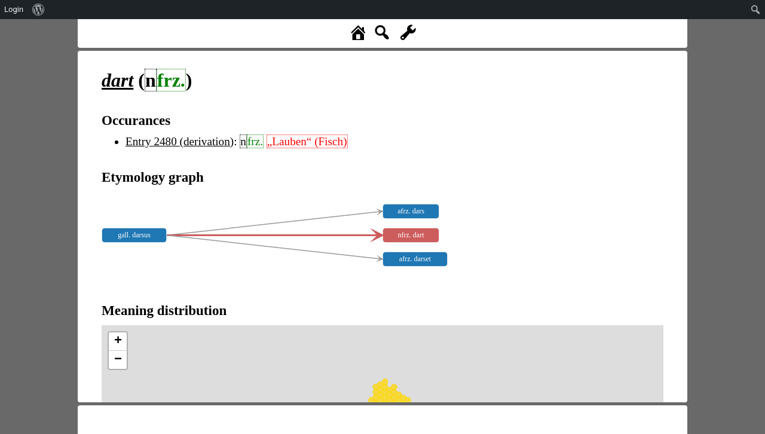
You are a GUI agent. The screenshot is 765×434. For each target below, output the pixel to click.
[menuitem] (38, 9)
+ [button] (118, 341)
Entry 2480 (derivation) (180, 141)
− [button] (118, 360)
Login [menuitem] (13, 9)
